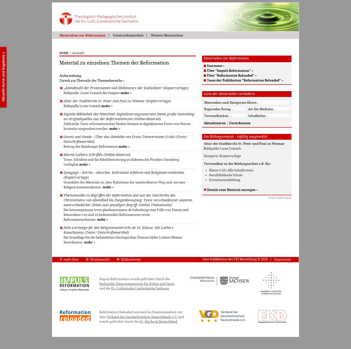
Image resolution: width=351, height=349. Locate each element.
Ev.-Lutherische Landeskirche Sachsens (140, 288)
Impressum (282, 259)
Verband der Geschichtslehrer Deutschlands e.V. (142, 317)
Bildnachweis (129, 259)
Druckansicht (98, 259)
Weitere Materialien (167, 35)
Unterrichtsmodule (128, 35)
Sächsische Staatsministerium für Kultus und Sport (136, 284)
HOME (64, 53)
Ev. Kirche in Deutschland (158, 321)
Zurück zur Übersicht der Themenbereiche (90, 80)
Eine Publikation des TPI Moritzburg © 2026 (235, 259)
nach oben (69, 259)
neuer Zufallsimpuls (280, 197)
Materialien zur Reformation (82, 35)
